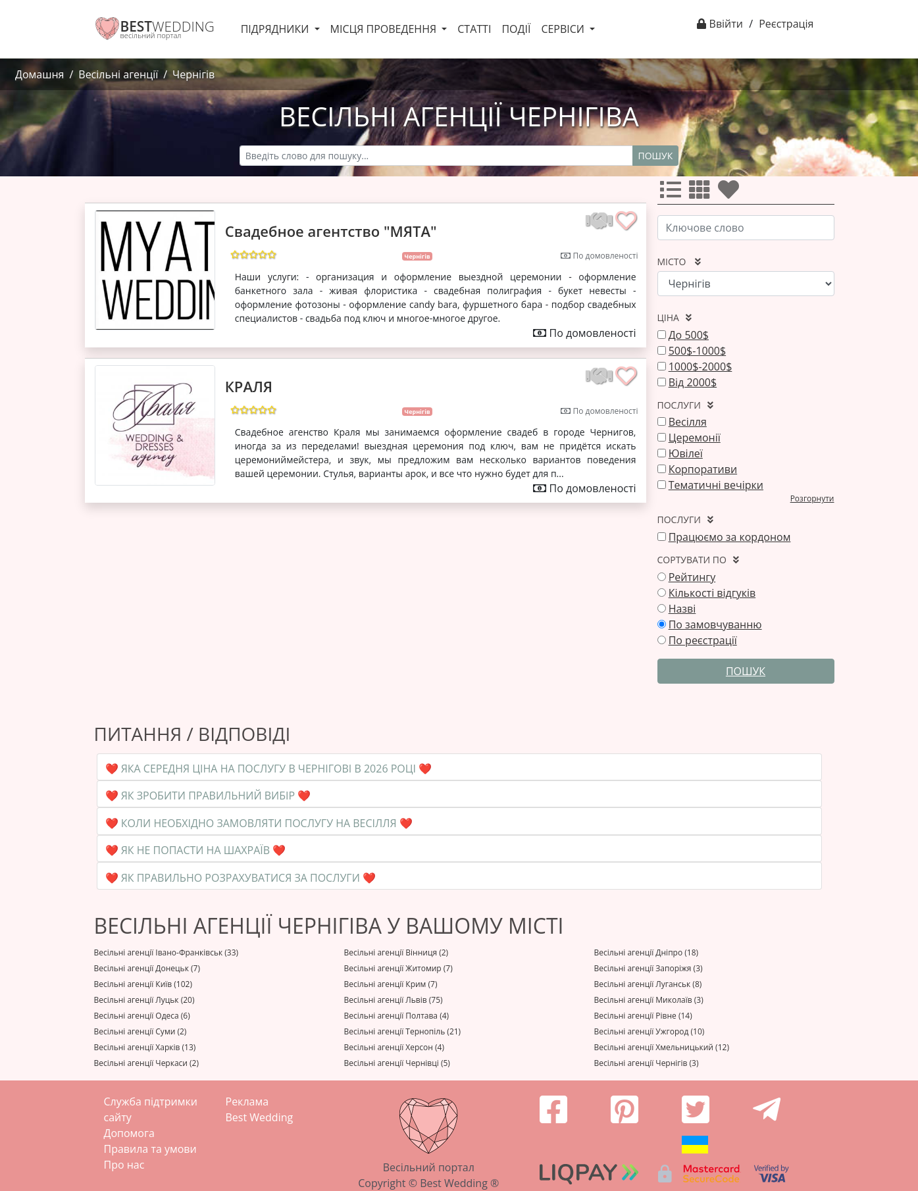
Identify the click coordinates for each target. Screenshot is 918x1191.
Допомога (129, 1133)
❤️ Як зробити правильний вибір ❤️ (208, 795)
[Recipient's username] (436, 155)
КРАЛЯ (248, 386)
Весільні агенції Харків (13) (145, 1047)
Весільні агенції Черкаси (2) (146, 1063)
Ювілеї (686, 453)
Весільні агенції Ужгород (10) (649, 1031)
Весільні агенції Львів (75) (393, 999)
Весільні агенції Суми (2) (140, 1031)
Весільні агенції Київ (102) (143, 984)
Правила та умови (150, 1149)
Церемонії (695, 437)
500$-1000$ (697, 350)
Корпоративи (703, 469)
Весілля (688, 422)
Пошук (655, 155)
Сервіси (564, 29)
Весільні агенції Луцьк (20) (144, 999)
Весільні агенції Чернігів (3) (646, 1063)
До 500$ (689, 335)
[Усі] (673, 193)
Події (515, 29)
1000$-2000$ (700, 366)
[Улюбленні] (731, 193)
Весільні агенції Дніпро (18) (646, 952)
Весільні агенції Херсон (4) (394, 1047)
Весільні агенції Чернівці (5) (397, 1063)
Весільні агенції (118, 74)
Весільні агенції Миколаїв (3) (648, 999)
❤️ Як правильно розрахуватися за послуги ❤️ (240, 878)
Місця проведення (385, 29)
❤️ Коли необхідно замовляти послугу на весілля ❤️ (259, 823)
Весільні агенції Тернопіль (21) (402, 1031)
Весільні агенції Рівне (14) (643, 1015)
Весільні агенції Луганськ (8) (648, 984)
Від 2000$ (693, 382)
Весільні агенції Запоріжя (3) (648, 968)
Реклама (247, 1101)
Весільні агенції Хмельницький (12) (661, 1047)
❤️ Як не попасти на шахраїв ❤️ (195, 850)
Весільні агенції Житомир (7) (398, 968)
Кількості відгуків (712, 593)
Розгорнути (812, 498)
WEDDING (167, 26)
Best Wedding (259, 1117)
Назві (682, 608)
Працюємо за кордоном (730, 537)
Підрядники (276, 29)
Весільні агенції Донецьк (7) (147, 968)
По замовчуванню (715, 624)
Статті (474, 29)
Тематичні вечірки (716, 485)
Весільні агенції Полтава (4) (396, 1015)
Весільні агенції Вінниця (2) (396, 952)
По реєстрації (703, 640)
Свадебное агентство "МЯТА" (331, 231)
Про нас (124, 1164)
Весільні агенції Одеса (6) (142, 1015)
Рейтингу (692, 577)
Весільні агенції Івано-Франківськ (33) (166, 952)
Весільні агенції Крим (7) (391, 984)
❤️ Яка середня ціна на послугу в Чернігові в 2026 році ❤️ (268, 768)
